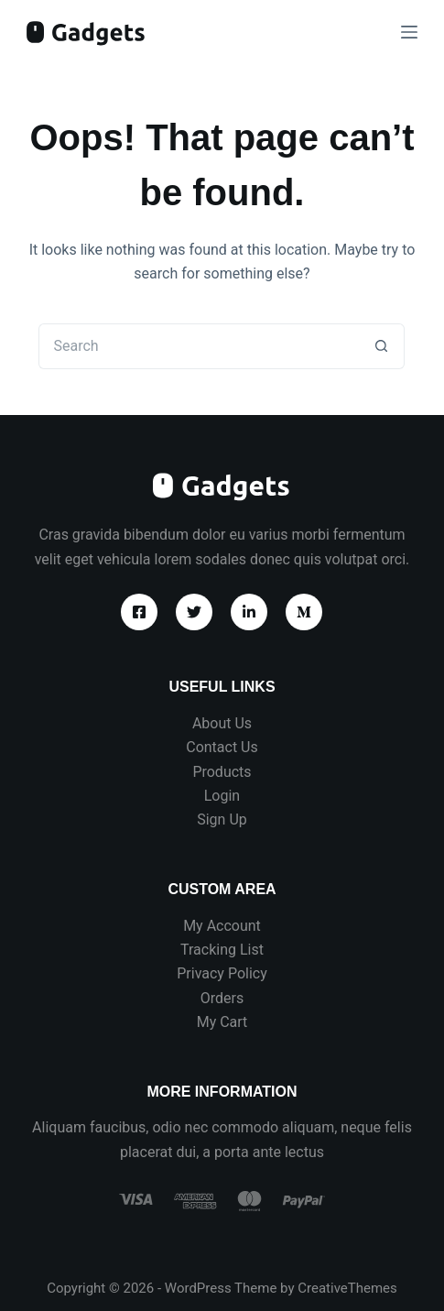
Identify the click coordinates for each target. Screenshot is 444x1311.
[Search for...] (198, 346)
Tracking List (222, 949)
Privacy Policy (222, 973)
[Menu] (409, 32)
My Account (222, 925)
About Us (222, 723)
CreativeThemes (347, 1288)
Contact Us (222, 747)
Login (222, 795)
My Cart (222, 1022)
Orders (222, 998)
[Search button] (382, 346)
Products (221, 772)
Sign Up (222, 819)
